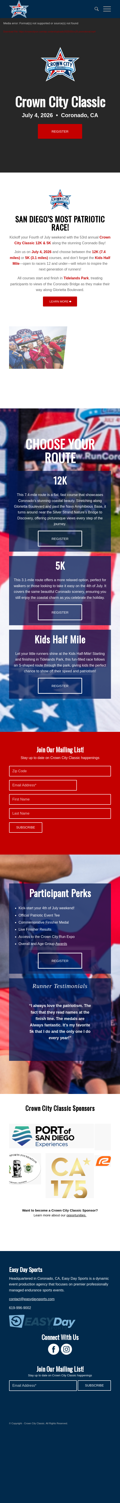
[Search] (94, 9)
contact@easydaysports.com (32, 1317)
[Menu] (105, 9)
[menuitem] (94, 9)
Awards (61, 944)
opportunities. (76, 1233)
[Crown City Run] (50, 9)
